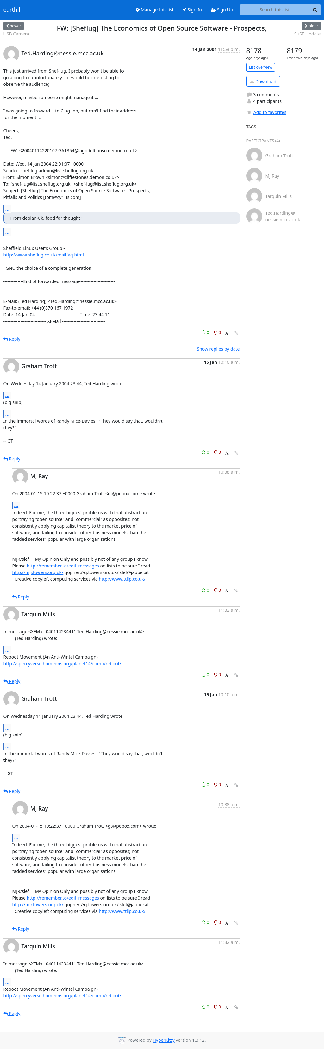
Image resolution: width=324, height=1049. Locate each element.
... (7, 208)
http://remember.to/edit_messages (63, 566)
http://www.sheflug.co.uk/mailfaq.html (43, 255)
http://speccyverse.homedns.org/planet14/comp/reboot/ (62, 663)
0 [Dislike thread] (217, 332)
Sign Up (222, 10)
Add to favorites (266, 112)
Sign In (192, 10)
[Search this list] (275, 9)
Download (263, 82)
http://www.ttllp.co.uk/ (122, 579)
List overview (260, 67)
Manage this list (155, 10)
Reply (12, 339)
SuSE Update (307, 34)
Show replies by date (218, 349)
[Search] (315, 9)
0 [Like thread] (206, 332)
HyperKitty (163, 1040)
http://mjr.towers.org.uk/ (38, 572)
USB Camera (16, 34)
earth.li (12, 10)
